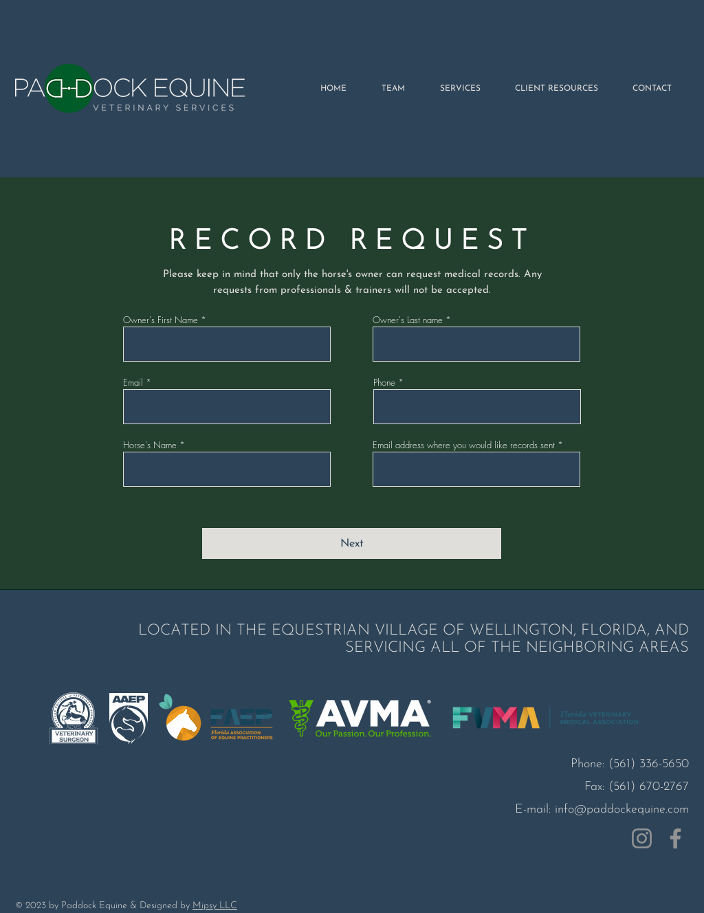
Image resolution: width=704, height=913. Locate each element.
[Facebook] (675, 838)
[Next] (351, 543)
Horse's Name (150, 445)
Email (133, 382)
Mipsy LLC (214, 906)
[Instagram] (641, 838)
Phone (384, 382)
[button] (556, 89)
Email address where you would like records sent (464, 445)
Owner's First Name (160, 320)
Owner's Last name (408, 320)
